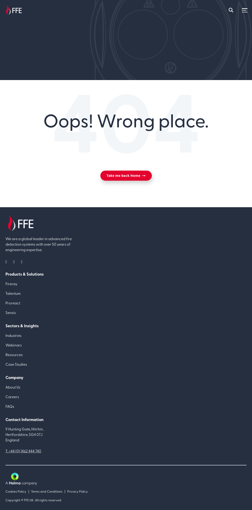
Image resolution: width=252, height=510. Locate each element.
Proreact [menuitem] (12, 302)
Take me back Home (123, 175)
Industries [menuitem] (13, 335)
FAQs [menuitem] (9, 406)
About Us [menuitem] (12, 386)
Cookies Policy (15, 491)
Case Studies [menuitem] (16, 364)
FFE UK (29, 500)
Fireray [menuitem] (11, 283)
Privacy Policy (77, 491)
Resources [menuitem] (14, 354)
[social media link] (7, 262)
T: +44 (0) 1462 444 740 (23, 450)
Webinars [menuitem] (13, 344)
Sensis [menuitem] (10, 312)
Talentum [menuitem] (13, 293)
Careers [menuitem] (12, 396)
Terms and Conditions (46, 491)
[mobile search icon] (231, 10)
